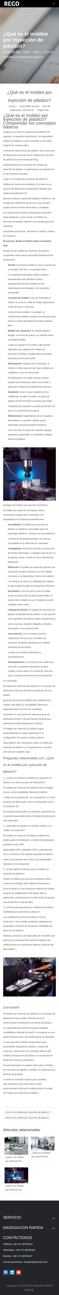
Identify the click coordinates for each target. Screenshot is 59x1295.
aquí (27, 751)
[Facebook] (5, 1272)
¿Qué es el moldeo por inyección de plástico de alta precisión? (14, 1159)
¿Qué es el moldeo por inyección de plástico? (27, 1112)
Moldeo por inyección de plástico (19, 184)
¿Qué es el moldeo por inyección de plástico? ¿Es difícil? (42, 1155)
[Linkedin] (12, 1272)
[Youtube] (18, 1272)
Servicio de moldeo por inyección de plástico (27, 1117)
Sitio (47, 110)
